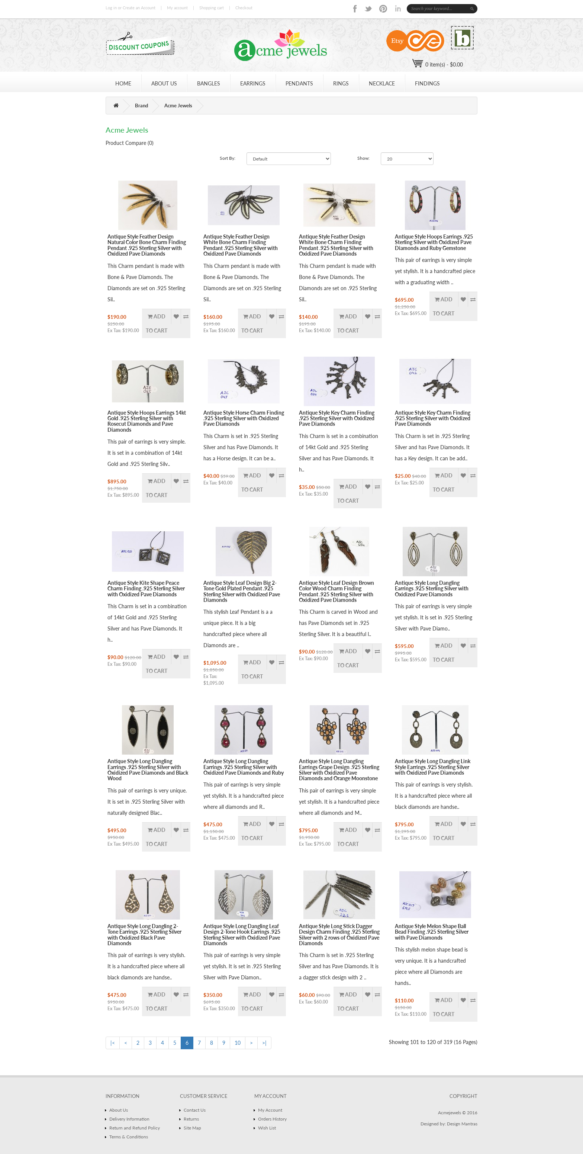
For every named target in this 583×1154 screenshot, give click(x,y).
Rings (341, 83)
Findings (427, 83)
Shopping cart (211, 7)
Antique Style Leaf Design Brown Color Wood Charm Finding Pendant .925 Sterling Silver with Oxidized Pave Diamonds (336, 591)
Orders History (272, 1119)
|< (112, 1043)
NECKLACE (382, 83)
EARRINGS (252, 83)
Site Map (192, 1128)
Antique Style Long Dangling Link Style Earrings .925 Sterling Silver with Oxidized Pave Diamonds (432, 767)
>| (264, 1043)
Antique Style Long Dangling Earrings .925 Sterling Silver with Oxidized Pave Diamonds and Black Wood (147, 769)
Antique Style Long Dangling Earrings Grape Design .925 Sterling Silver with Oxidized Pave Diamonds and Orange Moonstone (339, 769)
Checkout (243, 7)
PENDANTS (299, 83)
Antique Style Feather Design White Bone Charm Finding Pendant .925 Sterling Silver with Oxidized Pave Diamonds (240, 245)
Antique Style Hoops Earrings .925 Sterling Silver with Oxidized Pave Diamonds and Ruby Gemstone (434, 242)
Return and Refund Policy (134, 1128)
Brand (141, 105)
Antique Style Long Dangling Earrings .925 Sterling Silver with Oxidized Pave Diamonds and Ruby (243, 767)
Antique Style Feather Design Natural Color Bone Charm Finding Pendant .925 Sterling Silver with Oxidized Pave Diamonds (146, 245)
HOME (123, 83)
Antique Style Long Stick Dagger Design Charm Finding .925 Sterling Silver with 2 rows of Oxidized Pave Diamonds (339, 934)
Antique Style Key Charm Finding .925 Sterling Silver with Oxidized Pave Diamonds (336, 418)
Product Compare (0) (130, 143)
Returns (191, 1119)
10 (238, 1043)
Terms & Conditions (128, 1137)
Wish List (267, 1128)
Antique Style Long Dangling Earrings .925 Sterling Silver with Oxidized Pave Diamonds (431, 588)
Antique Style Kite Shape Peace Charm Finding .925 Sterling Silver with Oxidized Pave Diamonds (146, 588)
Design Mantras (462, 1124)
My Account (270, 1110)
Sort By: (227, 158)
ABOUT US (164, 83)
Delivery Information (129, 1119)
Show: (363, 158)
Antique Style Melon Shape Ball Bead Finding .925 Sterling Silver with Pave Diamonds (431, 932)
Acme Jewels (178, 105)
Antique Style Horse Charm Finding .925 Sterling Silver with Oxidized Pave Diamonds (243, 418)
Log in (111, 7)
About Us (118, 1110)
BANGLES (208, 83)
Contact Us (195, 1110)
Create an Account (139, 7)
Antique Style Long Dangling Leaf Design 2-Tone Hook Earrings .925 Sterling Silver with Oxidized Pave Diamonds (241, 934)
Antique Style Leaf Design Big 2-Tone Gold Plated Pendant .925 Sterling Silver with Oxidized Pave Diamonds (241, 591)
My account (177, 7)
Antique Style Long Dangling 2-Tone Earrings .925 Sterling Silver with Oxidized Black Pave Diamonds (144, 934)
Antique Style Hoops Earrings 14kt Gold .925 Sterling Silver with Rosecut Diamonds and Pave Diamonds (146, 421)
